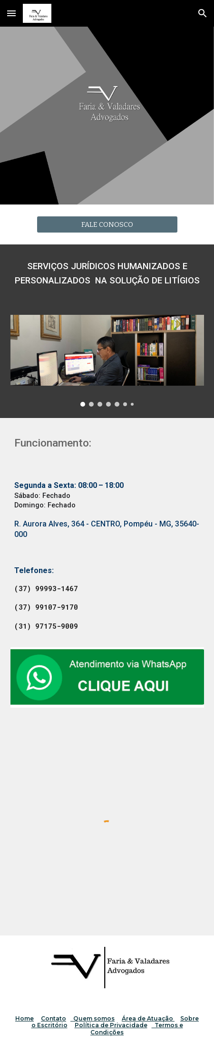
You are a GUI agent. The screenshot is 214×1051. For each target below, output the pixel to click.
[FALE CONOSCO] (107, 224)
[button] (11, 13)
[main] (107, 274)
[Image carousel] (107, 361)
